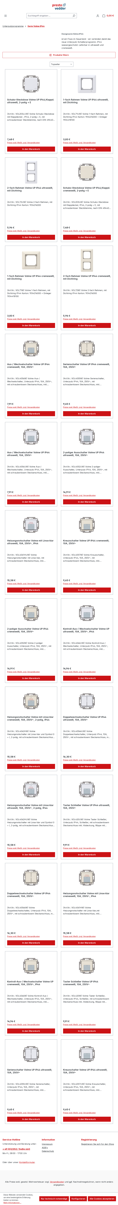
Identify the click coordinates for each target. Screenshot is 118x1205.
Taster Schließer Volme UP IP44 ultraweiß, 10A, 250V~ (86, 806)
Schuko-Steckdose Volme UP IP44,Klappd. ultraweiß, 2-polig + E (30, 101)
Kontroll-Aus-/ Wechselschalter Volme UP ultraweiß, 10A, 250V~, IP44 (86, 630)
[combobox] (48, 15)
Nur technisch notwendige (54, 1198)
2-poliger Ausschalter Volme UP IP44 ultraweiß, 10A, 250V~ (83, 453)
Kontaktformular (27, 1162)
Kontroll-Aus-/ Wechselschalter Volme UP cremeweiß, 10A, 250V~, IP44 (30, 983)
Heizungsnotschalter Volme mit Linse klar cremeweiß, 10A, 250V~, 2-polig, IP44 (30, 718)
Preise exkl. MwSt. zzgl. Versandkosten (23, 143)
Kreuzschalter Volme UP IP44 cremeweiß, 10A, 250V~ (86, 542)
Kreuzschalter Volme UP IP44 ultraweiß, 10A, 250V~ (85, 1071)
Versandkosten (57, 1182)
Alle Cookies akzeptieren (102, 1198)
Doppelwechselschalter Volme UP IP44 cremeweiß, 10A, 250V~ (28, 894)
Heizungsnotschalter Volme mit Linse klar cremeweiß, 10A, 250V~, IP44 (86, 894)
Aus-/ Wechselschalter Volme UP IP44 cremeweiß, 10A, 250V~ (28, 365)
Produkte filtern (59, 55)
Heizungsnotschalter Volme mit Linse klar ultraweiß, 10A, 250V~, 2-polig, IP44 (30, 806)
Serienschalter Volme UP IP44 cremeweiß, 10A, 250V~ (86, 365)
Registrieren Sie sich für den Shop (97, 1144)
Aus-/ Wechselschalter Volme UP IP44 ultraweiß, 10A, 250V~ (28, 453)
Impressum (47, 1144)
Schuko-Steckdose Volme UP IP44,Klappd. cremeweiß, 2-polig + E (86, 189)
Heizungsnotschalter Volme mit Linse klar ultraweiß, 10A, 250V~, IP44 (30, 542)
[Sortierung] (61, 64)
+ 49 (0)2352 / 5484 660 (16, 1149)
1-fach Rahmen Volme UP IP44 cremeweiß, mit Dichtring (31, 277)
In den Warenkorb (31, 149)
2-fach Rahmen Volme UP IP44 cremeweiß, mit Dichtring (87, 277)
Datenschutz (48, 1151)
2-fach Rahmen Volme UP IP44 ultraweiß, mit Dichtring (30, 189)
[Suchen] (74, 15)
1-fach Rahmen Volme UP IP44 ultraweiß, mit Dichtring (86, 101)
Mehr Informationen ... (12, 1203)
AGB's (45, 1147)
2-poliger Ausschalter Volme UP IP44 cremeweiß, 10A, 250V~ (27, 630)
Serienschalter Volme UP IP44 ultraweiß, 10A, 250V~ (29, 1071)
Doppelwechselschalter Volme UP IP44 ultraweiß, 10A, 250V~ (84, 718)
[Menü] (6, 15)
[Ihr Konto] (98, 15)
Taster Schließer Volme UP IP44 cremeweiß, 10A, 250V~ (80, 983)
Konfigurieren (78, 1198)
